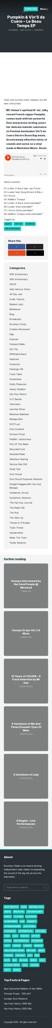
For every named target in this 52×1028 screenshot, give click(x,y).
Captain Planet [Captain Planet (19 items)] (34, 912)
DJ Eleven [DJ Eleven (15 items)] (31, 917)
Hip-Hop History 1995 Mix (17, 1003)
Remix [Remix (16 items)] (33, 960)
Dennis (15, 30)
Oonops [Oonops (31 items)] (8, 955)
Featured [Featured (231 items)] (40, 931)
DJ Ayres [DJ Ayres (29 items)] (18, 917)
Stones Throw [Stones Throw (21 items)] (12, 965)
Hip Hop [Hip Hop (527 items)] (35, 936)
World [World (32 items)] (17, 970)
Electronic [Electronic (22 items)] (29, 926)
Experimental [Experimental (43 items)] (26, 931)
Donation (31, 9)
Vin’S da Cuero (12, 229)
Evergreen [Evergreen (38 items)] (10, 931)
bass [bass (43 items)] (23, 907)
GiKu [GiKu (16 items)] (15, 936)
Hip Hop (18, 224)
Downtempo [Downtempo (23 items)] (11, 921)
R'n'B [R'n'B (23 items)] (7, 960)
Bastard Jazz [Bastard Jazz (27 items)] (36, 907)
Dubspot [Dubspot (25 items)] (31, 921)
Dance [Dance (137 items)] (8, 917)
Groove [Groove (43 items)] (25, 936)
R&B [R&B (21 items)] (37, 955)
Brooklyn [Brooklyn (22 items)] (19, 912)
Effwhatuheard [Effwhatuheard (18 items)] (12, 926)
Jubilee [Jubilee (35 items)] (16, 946)
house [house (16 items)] (8, 941)
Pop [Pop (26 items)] (30, 955)
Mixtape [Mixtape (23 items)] (31, 950)
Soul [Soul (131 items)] (42, 960)
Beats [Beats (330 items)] (7, 912)
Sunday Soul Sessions (15, 998)
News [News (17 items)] (41, 950)
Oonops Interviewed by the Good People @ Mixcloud (26, 584)
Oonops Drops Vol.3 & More (26, 632)
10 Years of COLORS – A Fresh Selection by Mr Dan (26, 679)
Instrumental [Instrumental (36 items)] (21, 941)
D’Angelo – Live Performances (26, 822)
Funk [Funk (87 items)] (7, 936)
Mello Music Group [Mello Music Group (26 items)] (14, 950)
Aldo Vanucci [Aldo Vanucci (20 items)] (11, 907)
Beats (8, 224)
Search (44, 887)
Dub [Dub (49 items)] (22, 921)
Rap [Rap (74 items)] (14, 960)
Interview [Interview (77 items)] (37, 941)
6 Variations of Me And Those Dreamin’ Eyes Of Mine (26, 727)
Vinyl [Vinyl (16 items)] (7, 970)
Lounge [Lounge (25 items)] (27, 946)
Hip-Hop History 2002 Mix (18, 1008)
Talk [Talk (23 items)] (25, 965)
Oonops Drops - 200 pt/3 (17, 993)
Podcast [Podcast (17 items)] (20, 955)
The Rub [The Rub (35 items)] (34, 965)
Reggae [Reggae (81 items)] (23, 960)
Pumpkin (30, 224)
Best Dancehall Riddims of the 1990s (23, 988)
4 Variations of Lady (26, 774)
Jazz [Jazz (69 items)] (7, 946)
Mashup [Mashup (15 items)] (38, 946)
